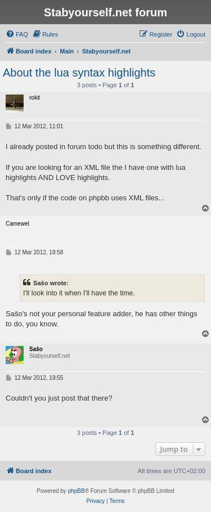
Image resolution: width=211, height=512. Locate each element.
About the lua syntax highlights (79, 72)
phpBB (76, 491)
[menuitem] (17, 34)
